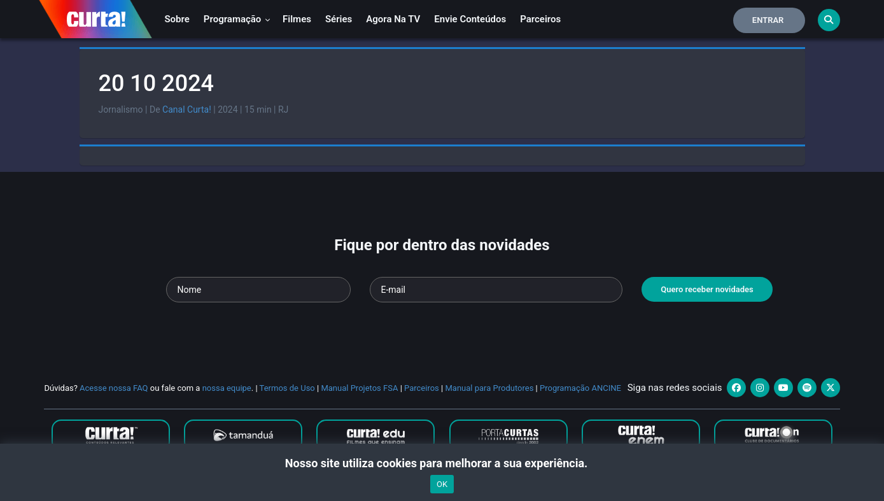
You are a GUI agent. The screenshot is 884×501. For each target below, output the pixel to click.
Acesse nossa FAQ (114, 388)
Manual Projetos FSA (359, 388)
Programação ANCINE (580, 388)
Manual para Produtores (489, 388)
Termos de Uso (287, 388)
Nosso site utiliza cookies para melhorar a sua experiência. (442, 463)
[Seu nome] (258, 289)
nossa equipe (226, 388)
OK (442, 484)
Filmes (297, 19)
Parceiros (540, 19)
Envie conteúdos (470, 19)
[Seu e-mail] (496, 289)
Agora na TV (393, 19)
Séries (338, 19)
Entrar (768, 20)
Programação (237, 19)
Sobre (176, 19)
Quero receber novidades (707, 289)
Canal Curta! (186, 109)
